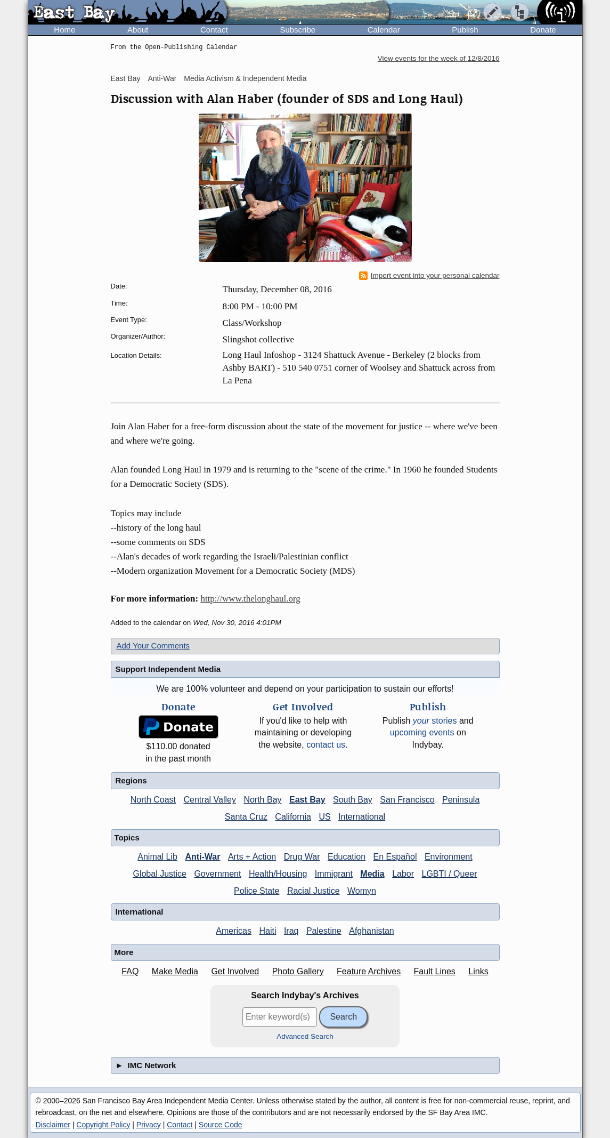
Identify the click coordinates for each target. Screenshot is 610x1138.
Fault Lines (435, 971)
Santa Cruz (246, 816)
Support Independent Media (168, 669)
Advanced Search (305, 1036)
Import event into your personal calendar (429, 275)
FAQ (130, 971)
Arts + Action (252, 856)
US (324, 816)
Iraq (291, 930)
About (137, 29)
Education (346, 856)
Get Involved (235, 971)
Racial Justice (313, 890)
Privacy (148, 1124)
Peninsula (460, 799)
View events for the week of (439, 58)
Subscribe (297, 29)
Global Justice (159, 873)
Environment (449, 856)
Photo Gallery (298, 971)
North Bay (262, 799)
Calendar (384, 29)
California (293, 816)
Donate (543, 29)
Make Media (175, 971)
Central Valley (210, 799)
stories (435, 720)
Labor (403, 873)
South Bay (352, 799)
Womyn (361, 890)
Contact (214, 29)
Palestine (323, 930)
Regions (131, 780)
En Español (395, 856)
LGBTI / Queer (449, 873)
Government (217, 873)
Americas (233, 930)
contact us (325, 744)
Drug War (302, 856)
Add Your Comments (153, 645)
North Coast (153, 799)
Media (372, 873)
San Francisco (407, 799)
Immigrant (334, 873)
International (361, 816)
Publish (465, 29)
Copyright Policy (103, 1124)
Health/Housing (278, 873)
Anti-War (162, 78)
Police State (256, 890)
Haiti (267, 930)
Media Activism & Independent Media (245, 78)
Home (64, 29)
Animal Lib (157, 856)
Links (478, 971)
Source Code (220, 1124)
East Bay (126, 78)
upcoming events (422, 732)
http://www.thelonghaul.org (250, 599)
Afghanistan (371, 930)
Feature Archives (369, 971)
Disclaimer (53, 1124)
